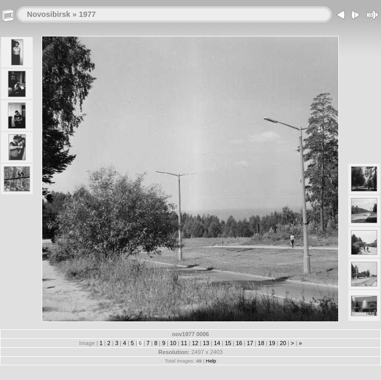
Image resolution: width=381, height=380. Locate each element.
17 (250, 343)
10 (173, 343)
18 (261, 343)
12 (195, 343)
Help (211, 361)
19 (272, 343)
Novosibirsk (48, 14)
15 (228, 343)
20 (283, 343)
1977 (87, 14)
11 (184, 343)
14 (217, 343)
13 (206, 343)
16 (239, 343)
